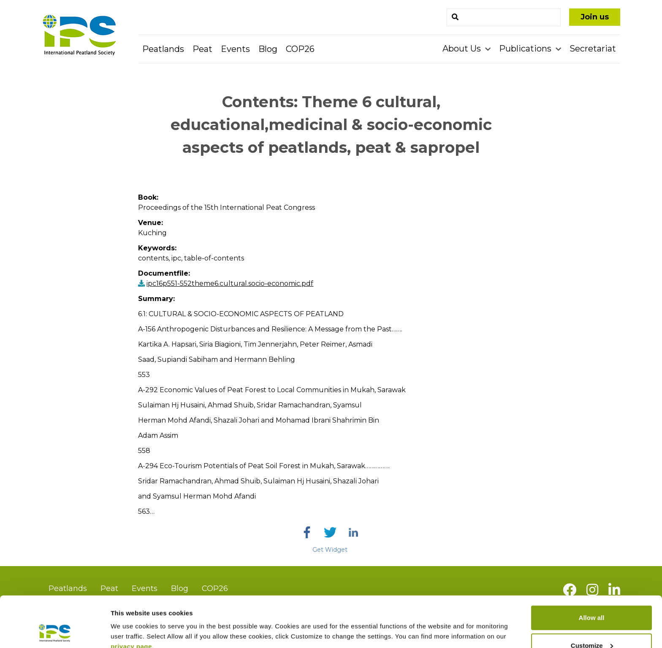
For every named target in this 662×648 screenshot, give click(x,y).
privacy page (131, 598)
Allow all (592, 570)
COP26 (300, 49)
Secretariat (593, 48)
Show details (130, 622)
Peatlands (163, 49)
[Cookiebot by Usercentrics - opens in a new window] (55, 631)
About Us (462, 48)
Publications (526, 48)
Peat (202, 49)
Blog (267, 49)
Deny (592, 625)
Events (235, 49)
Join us (595, 17)
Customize (592, 598)
